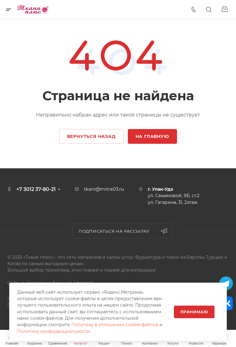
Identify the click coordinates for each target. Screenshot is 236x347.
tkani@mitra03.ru (104, 189)
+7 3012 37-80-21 (36, 189)
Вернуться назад (91, 136)
